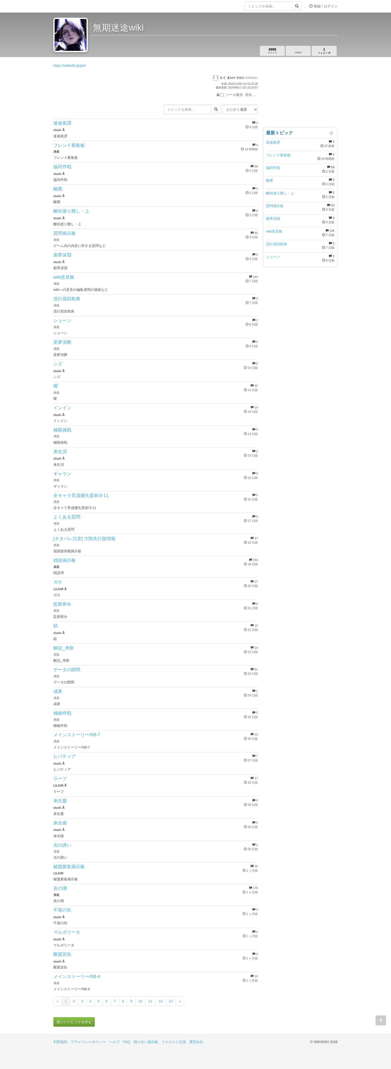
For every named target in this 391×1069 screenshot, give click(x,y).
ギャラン (62, 473)
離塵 (57, 188)
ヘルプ (114, 1042)
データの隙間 (66, 669)
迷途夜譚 (62, 123)
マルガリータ (66, 932)
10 (140, 1001)
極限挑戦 (62, 429)
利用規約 (60, 1042)
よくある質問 (66, 516)
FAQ (126, 1042)
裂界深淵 (62, 254)
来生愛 (60, 800)
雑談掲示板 (64, 560)
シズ (57, 363)
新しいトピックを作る (74, 1022)
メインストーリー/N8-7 (76, 734)
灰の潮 (60, 888)
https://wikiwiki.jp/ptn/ (69, 66)
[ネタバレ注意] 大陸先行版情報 (84, 538)
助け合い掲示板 (146, 1042)
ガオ (57, 581)
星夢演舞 (62, 342)
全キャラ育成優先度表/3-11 (80, 495)
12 (161, 1001)
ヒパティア (64, 756)
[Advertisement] (300, 93)
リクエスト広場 (173, 1042)
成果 (57, 691)
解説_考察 (63, 648)
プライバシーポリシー (88, 1042)
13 (171, 1001)
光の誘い (62, 845)
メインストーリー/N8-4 (76, 976)
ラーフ (60, 778)
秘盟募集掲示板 (69, 866)
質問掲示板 (64, 233)
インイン (62, 407)
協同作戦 (62, 166)
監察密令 (62, 604)
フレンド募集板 (69, 145)
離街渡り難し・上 (71, 211)
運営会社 (196, 1042)
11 (151, 1001)
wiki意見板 (63, 277)
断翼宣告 (62, 954)
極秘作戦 (62, 713)
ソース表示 (231, 95)
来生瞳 (60, 823)
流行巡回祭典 (66, 298)
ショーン (62, 320)
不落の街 (62, 909)
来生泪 (60, 451)
